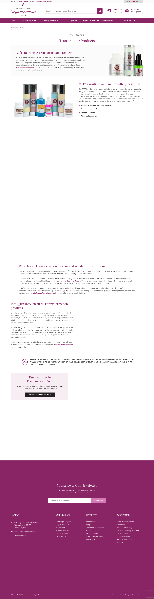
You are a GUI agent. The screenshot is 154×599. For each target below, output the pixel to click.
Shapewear (75, 20)
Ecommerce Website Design (121, 595)
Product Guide (92, 533)
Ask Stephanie (91, 521)
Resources (91, 514)
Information (123, 514)
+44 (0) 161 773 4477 (22, 1)
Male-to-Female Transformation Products (44, 53)
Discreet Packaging (124, 527)
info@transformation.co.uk (43, 1)
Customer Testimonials (95, 527)
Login (121, 12)
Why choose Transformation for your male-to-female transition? (62, 266)
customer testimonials (25, 67)
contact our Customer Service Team (71, 281)
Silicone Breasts (109, 20)
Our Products (63, 514)
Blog (88, 524)
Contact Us (120, 524)
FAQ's (88, 530)
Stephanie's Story (123, 536)
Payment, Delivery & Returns (127, 530)
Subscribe (98, 501)
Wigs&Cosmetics (89, 20)
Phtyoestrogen (29, 20)
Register (116, 12)
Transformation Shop (94, 536)
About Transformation (125, 521)
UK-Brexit (120, 542)
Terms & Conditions (124, 539)
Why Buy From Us (93, 539)
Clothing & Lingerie (52, 20)
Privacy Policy (122, 533)
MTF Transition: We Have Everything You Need (109, 84)
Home (14, 20)
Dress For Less (131, 20)
